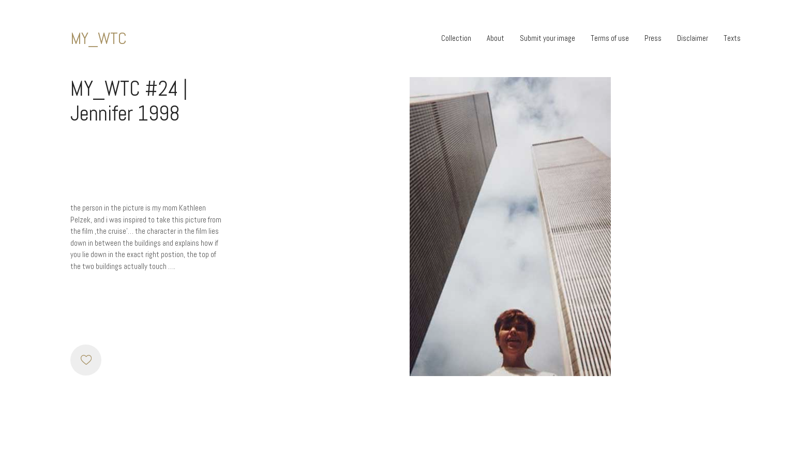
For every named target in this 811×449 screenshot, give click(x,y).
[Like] (85, 360)
